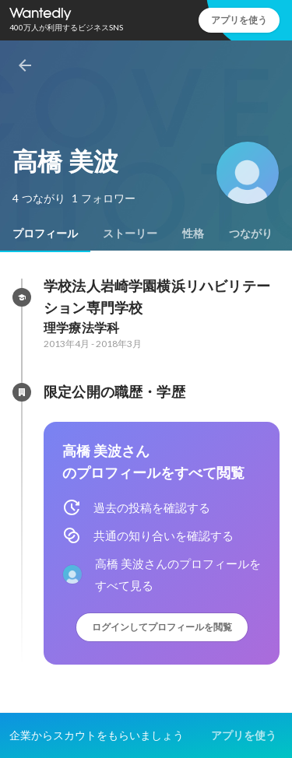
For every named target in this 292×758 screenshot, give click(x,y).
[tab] (45, 233)
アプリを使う (239, 19)
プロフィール (45, 233)
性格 (193, 233)
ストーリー (130, 233)
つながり (251, 233)
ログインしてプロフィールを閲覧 (162, 626)
